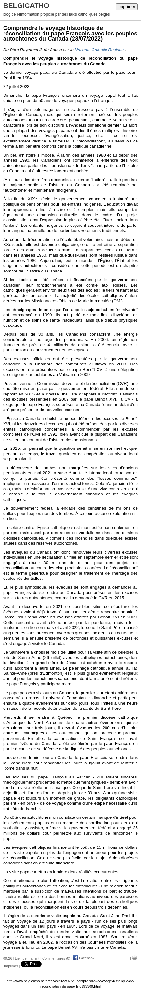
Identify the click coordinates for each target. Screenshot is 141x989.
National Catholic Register (99, 49)
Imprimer (126, 6)
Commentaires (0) (56, 958)
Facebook (83, 958)
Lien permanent (27, 958)
